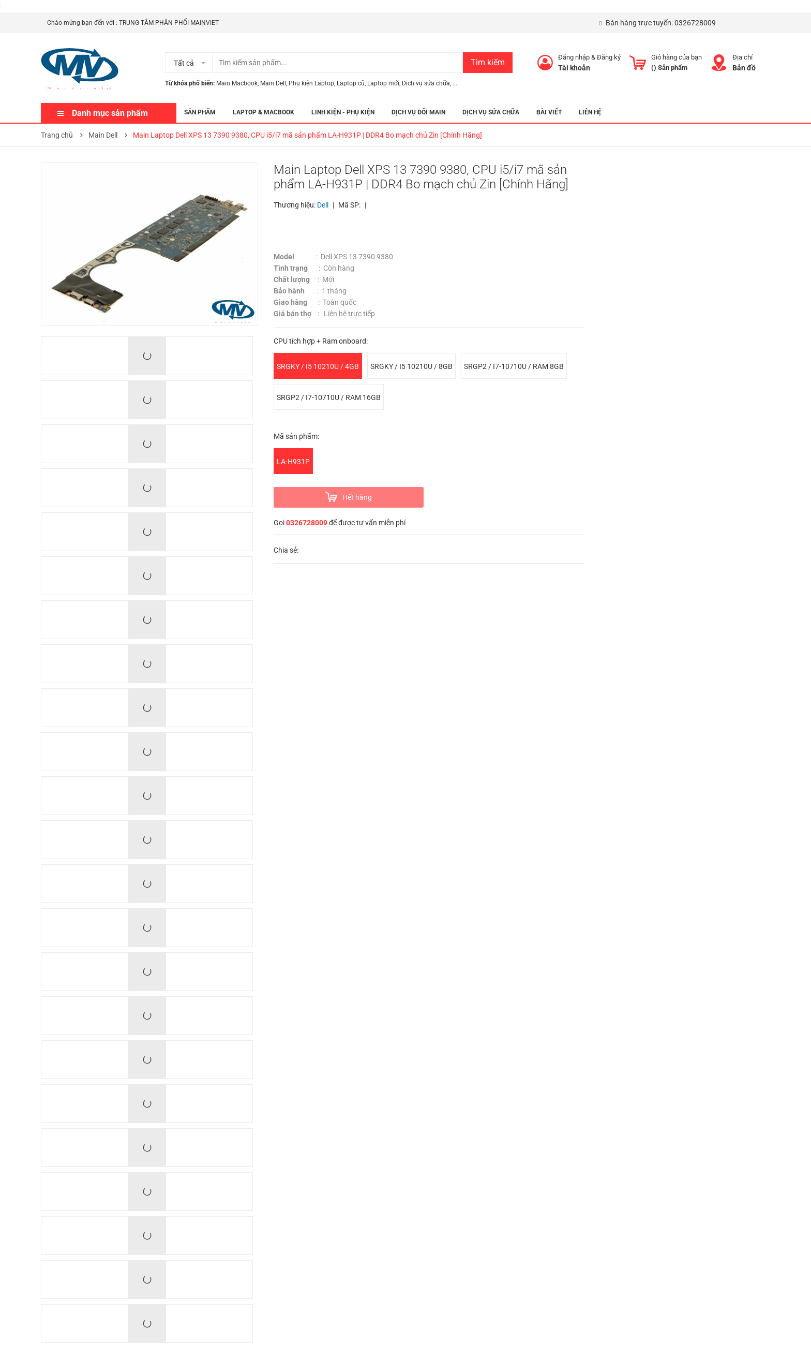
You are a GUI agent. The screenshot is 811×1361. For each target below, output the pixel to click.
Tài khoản (574, 68)
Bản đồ (744, 68)
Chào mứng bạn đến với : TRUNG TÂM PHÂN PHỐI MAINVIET (133, 22)
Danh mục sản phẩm (110, 113)
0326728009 (695, 23)
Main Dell (273, 83)
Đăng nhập (574, 57)
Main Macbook (237, 83)
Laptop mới (383, 83)
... (455, 83)
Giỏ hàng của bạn (676, 57)
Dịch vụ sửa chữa (426, 83)
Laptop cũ (351, 83)
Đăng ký (609, 57)
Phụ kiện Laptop (311, 83)
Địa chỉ (742, 57)
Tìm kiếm (488, 62)
